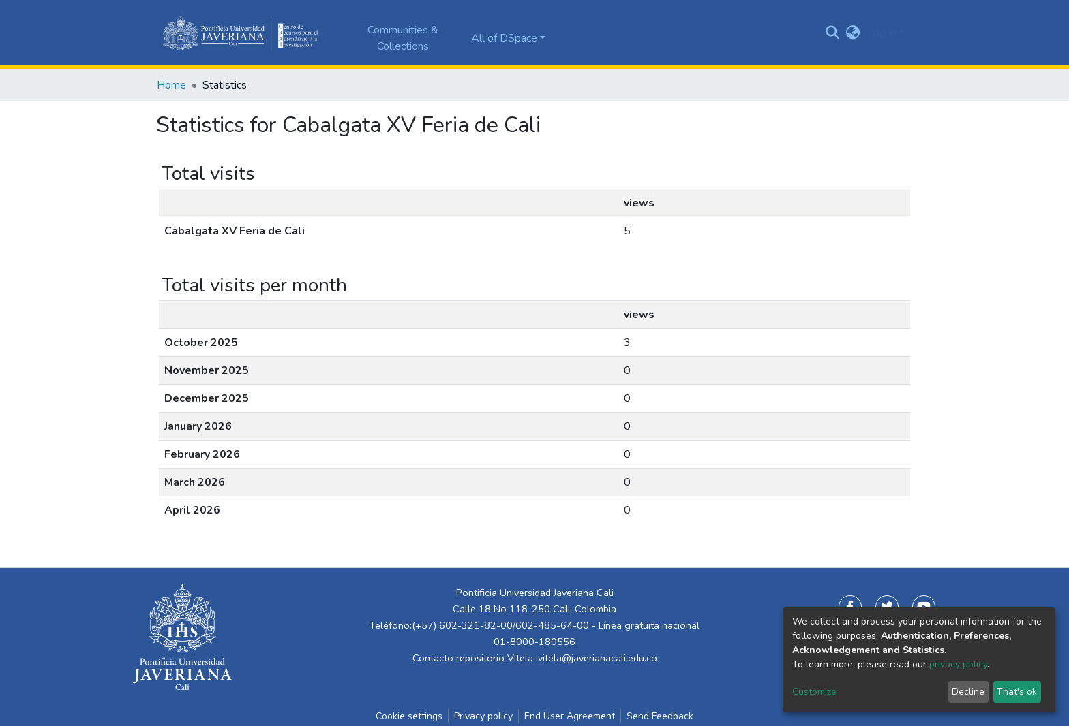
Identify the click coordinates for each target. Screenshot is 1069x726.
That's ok (1017, 691)
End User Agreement (569, 716)
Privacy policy (483, 716)
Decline (968, 691)
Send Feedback (660, 716)
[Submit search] (833, 33)
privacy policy (958, 664)
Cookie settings (409, 716)
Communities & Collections (402, 38)
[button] (853, 33)
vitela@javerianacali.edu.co (597, 658)
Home (171, 85)
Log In (882, 32)
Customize (814, 691)
